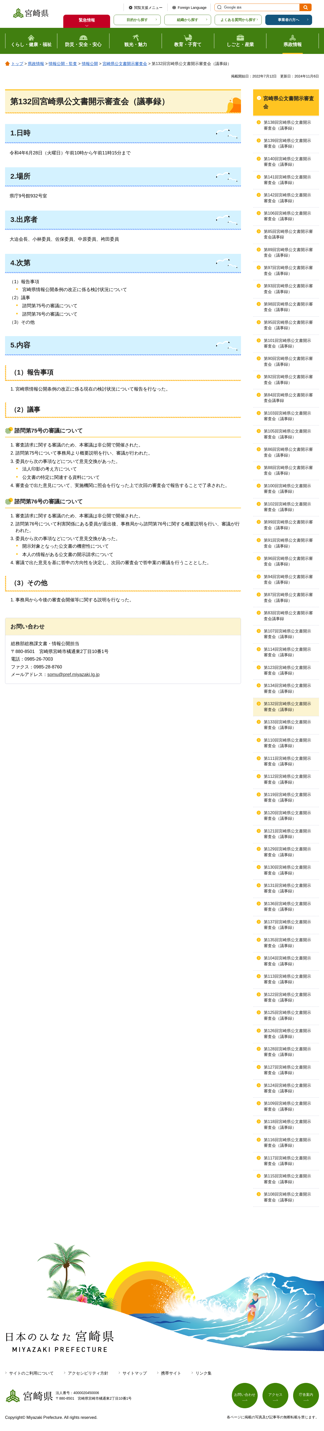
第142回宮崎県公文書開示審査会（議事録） (287, 198)
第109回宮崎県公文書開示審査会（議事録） (287, 1106)
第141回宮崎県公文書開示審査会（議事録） (287, 180)
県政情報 (36, 64)
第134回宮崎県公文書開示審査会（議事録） (287, 688)
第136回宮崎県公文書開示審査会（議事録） (287, 906)
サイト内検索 (218, 7)
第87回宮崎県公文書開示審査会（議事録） (288, 597)
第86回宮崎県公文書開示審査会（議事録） (288, 452)
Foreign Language (192, 8)
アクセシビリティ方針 (88, 1373)
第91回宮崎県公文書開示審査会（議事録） (288, 543)
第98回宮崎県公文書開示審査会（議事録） (288, 307)
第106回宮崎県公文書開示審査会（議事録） (287, 216)
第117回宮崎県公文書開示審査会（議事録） (287, 1161)
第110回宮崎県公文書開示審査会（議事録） (287, 743)
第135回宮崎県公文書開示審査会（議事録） (287, 943)
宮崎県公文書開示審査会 (125, 64)
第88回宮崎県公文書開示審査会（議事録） (288, 470)
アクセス (275, 1395)
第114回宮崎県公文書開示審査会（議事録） (287, 652)
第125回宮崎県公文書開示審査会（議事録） (287, 1015)
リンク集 (203, 1373)
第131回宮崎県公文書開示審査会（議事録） (287, 888)
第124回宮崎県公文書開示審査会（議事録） (287, 1088)
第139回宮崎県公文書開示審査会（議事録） (287, 143)
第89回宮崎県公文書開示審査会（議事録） (288, 252)
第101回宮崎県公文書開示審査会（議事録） (287, 343)
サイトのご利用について (31, 1373)
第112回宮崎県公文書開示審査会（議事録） (287, 779)
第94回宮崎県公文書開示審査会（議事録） (288, 579)
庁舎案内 (306, 1395)
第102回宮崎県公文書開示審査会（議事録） (287, 507)
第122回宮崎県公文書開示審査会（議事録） (287, 997)
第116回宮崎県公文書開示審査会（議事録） (287, 1143)
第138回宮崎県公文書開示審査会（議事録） (287, 125)
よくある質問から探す (238, 20)
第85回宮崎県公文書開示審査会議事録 (288, 234)
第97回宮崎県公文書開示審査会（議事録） (288, 270)
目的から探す (137, 20)
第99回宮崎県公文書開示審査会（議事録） (288, 525)
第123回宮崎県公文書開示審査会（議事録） (287, 670)
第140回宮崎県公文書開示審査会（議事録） (287, 162)
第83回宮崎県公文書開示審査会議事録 (288, 616)
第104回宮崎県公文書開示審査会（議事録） (287, 961)
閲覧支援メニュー (148, 8)
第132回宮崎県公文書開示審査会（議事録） (287, 706)
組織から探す (187, 20)
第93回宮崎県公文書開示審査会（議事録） (288, 289)
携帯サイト (171, 1373)
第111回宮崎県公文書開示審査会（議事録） (287, 761)
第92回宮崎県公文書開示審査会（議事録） (288, 379)
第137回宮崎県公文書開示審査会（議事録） (287, 925)
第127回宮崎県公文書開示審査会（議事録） (287, 1070)
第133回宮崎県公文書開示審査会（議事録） (287, 725)
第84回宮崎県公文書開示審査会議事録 (288, 398)
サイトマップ (135, 1373)
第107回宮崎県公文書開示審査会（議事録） (287, 634)
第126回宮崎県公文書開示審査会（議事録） (287, 1033)
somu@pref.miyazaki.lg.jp (73, 674)
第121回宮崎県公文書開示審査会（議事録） (287, 834)
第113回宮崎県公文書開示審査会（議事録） (287, 979)
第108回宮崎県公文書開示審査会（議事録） (287, 1197)
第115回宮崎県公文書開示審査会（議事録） (287, 1179)
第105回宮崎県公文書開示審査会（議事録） (287, 434)
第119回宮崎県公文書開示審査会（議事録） (287, 797)
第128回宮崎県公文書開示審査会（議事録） (287, 1052)
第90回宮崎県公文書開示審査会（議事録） (288, 361)
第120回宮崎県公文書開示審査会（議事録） (287, 816)
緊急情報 (87, 20)
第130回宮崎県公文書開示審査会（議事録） (287, 870)
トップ (17, 64)
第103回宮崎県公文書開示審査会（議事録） (287, 416)
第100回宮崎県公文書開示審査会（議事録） (287, 489)
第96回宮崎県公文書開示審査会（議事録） (288, 561)
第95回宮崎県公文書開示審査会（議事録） (288, 325)
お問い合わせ (244, 1395)
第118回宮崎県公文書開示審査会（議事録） (287, 1124)
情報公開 (90, 64)
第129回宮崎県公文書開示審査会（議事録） (287, 852)
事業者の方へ (288, 20)
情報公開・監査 (63, 64)
